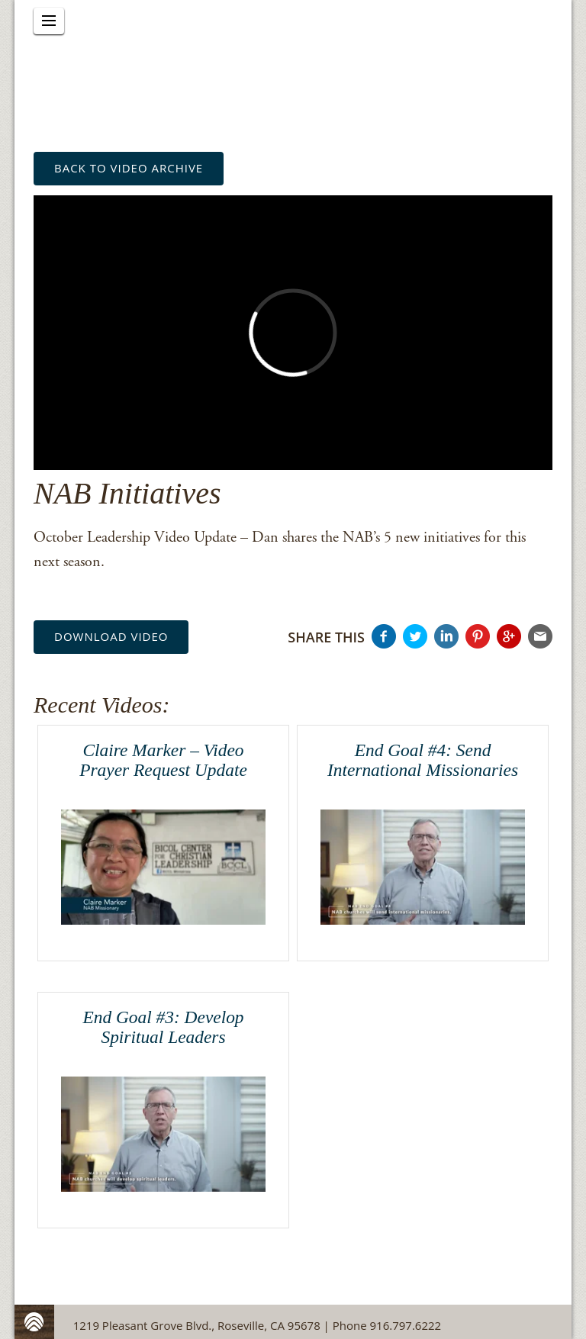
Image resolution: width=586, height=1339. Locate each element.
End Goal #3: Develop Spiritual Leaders (162, 1027)
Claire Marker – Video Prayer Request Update (163, 760)
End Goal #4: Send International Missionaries (422, 760)
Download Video (111, 636)
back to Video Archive (128, 167)
